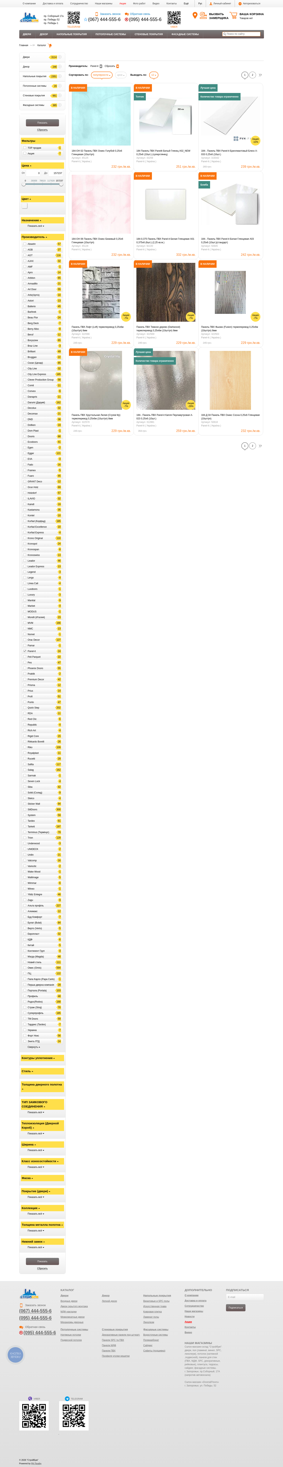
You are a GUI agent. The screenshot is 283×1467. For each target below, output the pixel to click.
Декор (44, 34)
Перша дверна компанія (41, 984)
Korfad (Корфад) (37, 521)
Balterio (32, 306)
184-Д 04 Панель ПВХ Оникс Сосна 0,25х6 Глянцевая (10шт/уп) (230, 417)
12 (153, 75)
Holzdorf (32, 493)
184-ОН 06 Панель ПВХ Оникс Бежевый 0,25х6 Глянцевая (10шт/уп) (97, 241)
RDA (30, 713)
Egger (31, 453)
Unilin (31, 854)
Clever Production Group (41, 379)
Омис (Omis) (34, 967)
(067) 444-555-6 (104, 19)
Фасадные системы (185, 34)
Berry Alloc (33, 329)
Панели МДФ (109, 1345)
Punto (31, 702)
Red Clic (32, 719)
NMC (30, 628)
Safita (31, 764)
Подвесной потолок (71, 1340)
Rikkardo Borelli (36, 741)
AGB (30, 249)
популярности (101, 75)
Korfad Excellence (37, 526)
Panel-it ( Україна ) (82, 161)
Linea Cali (33, 583)
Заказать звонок (107, 13)
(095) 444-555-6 (145, 19)
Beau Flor (33, 317)
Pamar (31, 645)
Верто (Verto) (35, 928)
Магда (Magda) (36, 956)
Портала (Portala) (37, 990)
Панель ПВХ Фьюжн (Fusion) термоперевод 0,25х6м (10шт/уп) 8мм (229, 329)
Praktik (31, 673)
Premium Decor (36, 679)
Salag (31, 770)
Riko (30, 747)
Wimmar (32, 883)
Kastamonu (34, 509)
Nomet (31, 634)
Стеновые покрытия (149, 34)
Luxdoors (32, 589)
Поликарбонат (151, 1340)
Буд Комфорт (35, 917)
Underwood (34, 843)
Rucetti (31, 758)
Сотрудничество (79, 3)
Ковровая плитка (152, 1311)
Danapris (32, 396)
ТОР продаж (34, 148)
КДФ (30, 939)
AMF (30, 266)
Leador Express (36, 566)
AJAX (31, 261)
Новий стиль (34, 962)
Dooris (31, 436)
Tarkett (31, 826)
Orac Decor (34, 639)
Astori (31, 300)
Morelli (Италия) (36, 617)
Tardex (31, 821)
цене (121, 75)
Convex (32, 391)
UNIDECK (33, 849)
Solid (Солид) (35, 792)
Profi (30, 696)
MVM (30, 623)
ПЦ (29, 973)
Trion (30, 837)
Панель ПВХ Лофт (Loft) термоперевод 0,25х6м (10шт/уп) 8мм (98, 329)
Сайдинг (148, 1345)
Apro (30, 272)
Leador (31, 560)
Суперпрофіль (35, 1013)
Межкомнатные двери (73, 1317)
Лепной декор (109, 1301)
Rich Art (32, 730)
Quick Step (33, 707)
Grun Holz (33, 487)
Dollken (32, 425)
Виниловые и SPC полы (156, 1301)
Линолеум (148, 1322)
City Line (32, 368)
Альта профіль (36, 905)
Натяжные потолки (71, 1334)
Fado (30, 464)
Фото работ (139, 3)
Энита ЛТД (34, 1041)
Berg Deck (33, 323)
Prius (30, 690)
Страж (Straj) (35, 1007)
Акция (31, 153)
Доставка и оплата (53, 3)
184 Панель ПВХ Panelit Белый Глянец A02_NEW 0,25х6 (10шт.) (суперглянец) (163, 152)
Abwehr (32, 244)
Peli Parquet (34, 657)
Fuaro (31, 475)
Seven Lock (34, 781)
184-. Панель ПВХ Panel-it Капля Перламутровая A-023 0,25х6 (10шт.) (164, 417)
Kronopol (32, 543)
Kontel (31, 515)
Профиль (33, 996)
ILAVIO (31, 498)
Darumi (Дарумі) (36, 402)
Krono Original (35, 538)
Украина (32, 1030)
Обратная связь (137, 13)
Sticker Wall (34, 803)
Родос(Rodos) (35, 1001)
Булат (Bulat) (35, 922)
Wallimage (33, 877)
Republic (32, 724)
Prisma (31, 685)
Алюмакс (33, 911)
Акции (122, 3)
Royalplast (33, 753)
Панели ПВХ (108, 1350)
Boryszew (33, 340)
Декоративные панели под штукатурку (123, 1334)
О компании (29, 3)
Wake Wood (34, 871)
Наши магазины (103, 3)
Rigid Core (33, 736)
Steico (31, 798)
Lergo (31, 577)
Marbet (31, 606)
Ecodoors (33, 442)
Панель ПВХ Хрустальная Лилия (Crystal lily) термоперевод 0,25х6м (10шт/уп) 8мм (96, 417)
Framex (32, 470)
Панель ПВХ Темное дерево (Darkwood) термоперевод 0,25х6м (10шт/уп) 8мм (158, 329)
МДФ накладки (69, 1311)
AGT (30, 255)
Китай (31, 945)
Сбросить (112, 66)
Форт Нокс (33, 1035)
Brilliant (31, 351)
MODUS (32, 611)
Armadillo (33, 283)
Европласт (33, 933)
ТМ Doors (33, 1018)
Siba (30, 787)
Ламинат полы (151, 1317)
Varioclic (32, 866)
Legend (32, 572)
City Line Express (37, 374)
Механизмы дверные (72, 1322)
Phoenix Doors (35, 668)
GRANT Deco (35, 481)
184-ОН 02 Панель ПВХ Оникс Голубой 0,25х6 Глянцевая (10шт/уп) (97, 152)
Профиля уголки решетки (116, 1356)
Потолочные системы (111, 34)
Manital (31, 600)
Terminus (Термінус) (38, 832)
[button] (186, 3)
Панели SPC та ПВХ (113, 1340)
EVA (30, 459)
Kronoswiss (34, 555)
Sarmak (32, 775)
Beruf (30, 334)
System (32, 815)
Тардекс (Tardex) (37, 1024)
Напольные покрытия (72, 34)
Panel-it (32, 651)
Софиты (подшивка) (154, 1350)
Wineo (31, 888)
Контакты (171, 3)
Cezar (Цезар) (35, 363)
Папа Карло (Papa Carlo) (41, 979)
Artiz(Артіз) (34, 295)
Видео (156, 3)
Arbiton (31, 278)
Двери (27, 34)
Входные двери (69, 1301)
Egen (30, 447)
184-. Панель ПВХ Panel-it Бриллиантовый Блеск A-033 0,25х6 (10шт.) (229, 152)
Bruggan (32, 357)
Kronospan (33, 549)
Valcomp (32, 860)
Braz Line (33, 345)
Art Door (32, 289)
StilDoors (32, 809)
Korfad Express (36, 532)
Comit (31, 385)
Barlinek (32, 312)
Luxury (31, 594)
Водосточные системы (155, 1334)
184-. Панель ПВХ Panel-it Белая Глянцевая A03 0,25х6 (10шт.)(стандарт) (227, 241)
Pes (30, 662)
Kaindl (31, 504)
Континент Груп (36, 951)
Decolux (32, 408)
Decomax (33, 413)
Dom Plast (33, 430)
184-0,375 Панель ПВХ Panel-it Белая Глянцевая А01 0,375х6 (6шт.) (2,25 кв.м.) (165, 241)
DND (30, 419)
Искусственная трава (154, 1306)
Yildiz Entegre (35, 894)
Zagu (30, 900)
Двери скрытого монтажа (74, 1306)
